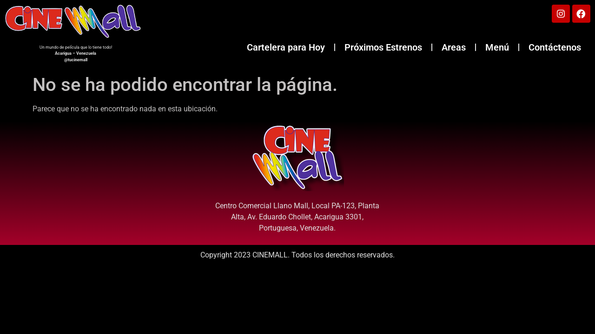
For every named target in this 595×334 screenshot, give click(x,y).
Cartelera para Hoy (286, 47)
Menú (497, 47)
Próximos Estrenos (383, 47)
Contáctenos (555, 47)
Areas (454, 47)
